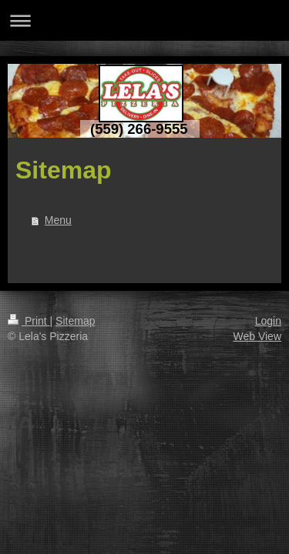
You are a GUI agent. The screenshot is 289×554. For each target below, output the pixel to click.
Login (268, 321)
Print (29, 321)
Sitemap (75, 321)
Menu (58, 220)
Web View (257, 336)
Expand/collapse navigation (144, 20)
